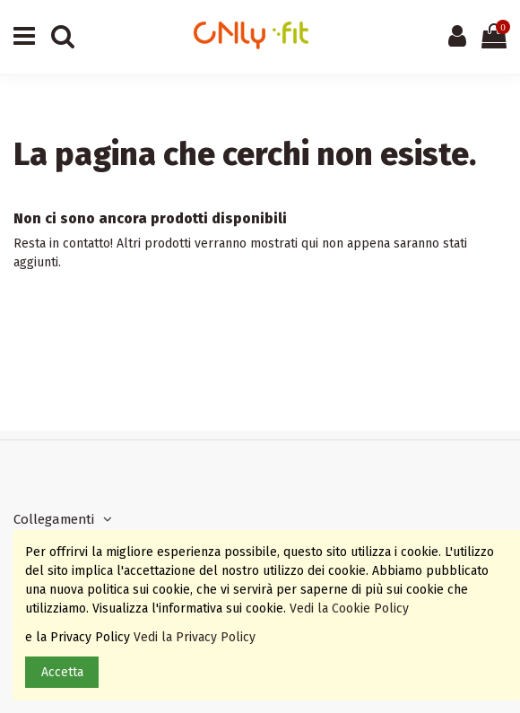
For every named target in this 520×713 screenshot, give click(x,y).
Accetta (62, 672)
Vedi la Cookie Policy (351, 608)
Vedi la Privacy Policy (196, 637)
